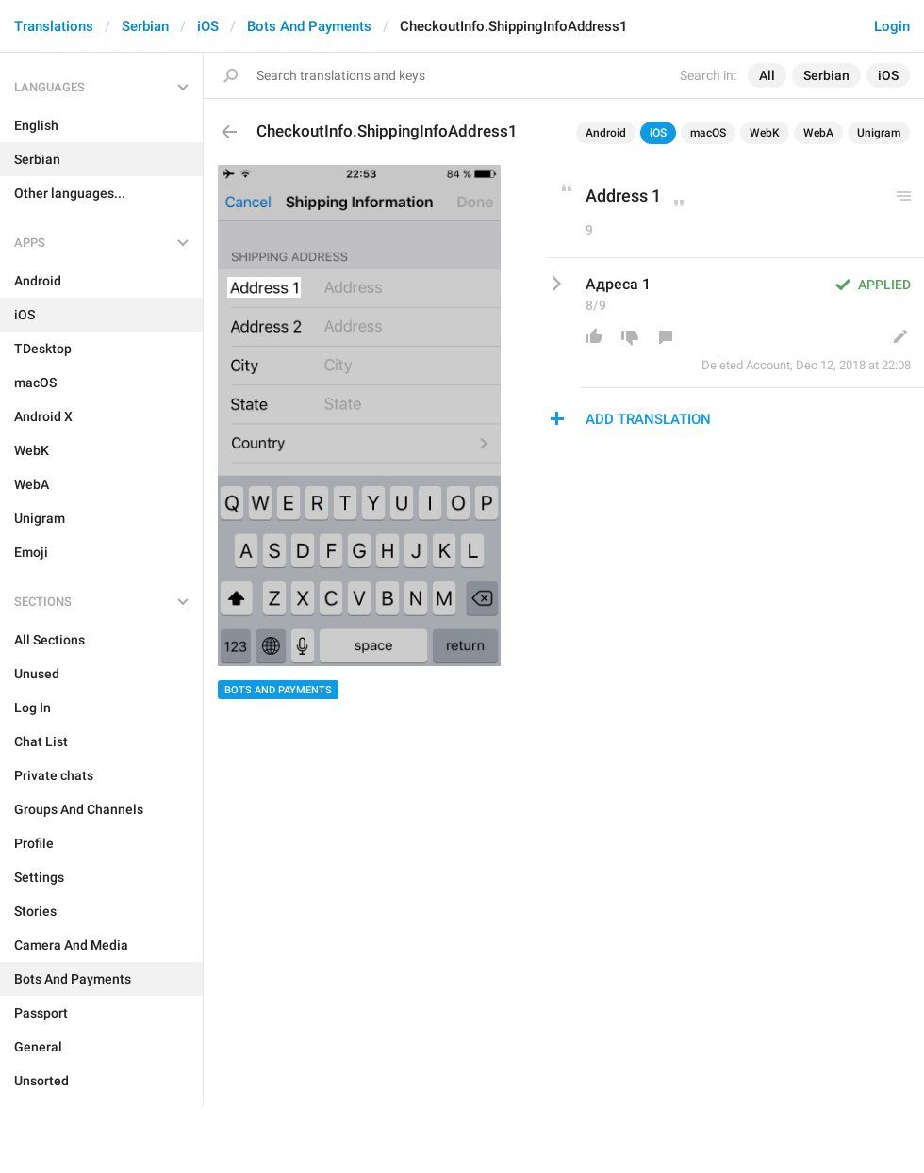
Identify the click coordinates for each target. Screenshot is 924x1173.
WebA (818, 132)
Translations (53, 26)
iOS (208, 26)
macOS (708, 132)
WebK (765, 132)
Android (606, 132)
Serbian (145, 26)
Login (892, 26)
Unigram (878, 132)
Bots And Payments (309, 26)
